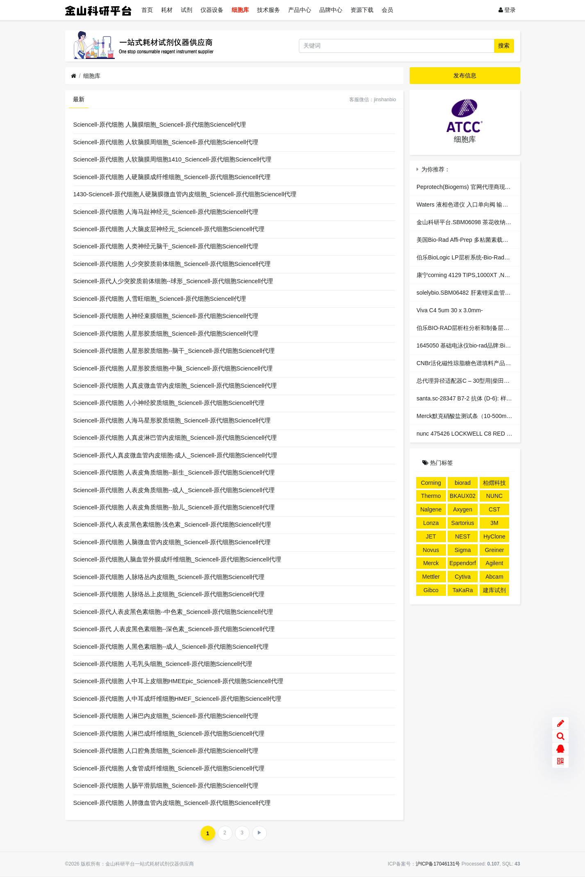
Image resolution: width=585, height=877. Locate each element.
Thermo (431, 496)
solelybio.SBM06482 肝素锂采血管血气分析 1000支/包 (486, 292)
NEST (462, 536)
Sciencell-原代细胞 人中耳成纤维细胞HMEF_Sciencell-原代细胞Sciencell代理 (177, 698)
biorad (463, 482)
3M (494, 523)
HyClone (494, 536)
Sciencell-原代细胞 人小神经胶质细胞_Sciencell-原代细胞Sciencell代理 (168, 403)
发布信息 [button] (464, 75)
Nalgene (431, 509)
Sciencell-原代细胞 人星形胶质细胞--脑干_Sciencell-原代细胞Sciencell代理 (174, 351)
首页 (147, 10)
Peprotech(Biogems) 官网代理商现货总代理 (472, 187)
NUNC (494, 496)
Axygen (462, 509)
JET (431, 536)
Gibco (431, 590)
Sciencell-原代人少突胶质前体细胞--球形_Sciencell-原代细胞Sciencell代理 (173, 281)
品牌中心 (330, 10)
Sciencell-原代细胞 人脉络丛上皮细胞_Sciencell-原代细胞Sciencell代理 (168, 594)
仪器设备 (211, 10)
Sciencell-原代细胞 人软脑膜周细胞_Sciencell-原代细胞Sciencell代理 (165, 142)
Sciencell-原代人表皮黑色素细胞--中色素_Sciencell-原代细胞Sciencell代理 (173, 612)
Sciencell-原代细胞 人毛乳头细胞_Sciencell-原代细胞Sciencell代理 (162, 664)
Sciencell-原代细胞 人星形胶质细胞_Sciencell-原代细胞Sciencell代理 (165, 333)
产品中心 (299, 10)
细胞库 (240, 10)
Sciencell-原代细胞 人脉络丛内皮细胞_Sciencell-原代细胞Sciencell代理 (168, 577)
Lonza (431, 523)
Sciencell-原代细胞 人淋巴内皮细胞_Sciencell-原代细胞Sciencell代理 (165, 716)
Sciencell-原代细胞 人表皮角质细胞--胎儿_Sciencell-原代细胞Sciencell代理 (174, 507)
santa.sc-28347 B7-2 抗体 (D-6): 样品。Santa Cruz (481, 398)
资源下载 (362, 10)
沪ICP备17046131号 (438, 864)
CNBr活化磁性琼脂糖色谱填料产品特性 (467, 363)
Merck (431, 563)
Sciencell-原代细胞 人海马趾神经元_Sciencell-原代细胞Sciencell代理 (165, 212)
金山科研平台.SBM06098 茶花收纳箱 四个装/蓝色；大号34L (493, 222)
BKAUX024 (463, 497)
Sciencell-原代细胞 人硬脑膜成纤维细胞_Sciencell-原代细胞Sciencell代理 (172, 177)
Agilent (494, 563)
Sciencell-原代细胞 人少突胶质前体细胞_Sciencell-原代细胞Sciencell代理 (172, 264)
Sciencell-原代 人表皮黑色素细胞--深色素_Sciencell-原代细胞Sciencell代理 (174, 629)
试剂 (186, 10)
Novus (431, 550)
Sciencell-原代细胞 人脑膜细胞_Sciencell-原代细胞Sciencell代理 (159, 124)
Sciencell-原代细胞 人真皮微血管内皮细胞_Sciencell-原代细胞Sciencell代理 (175, 385)
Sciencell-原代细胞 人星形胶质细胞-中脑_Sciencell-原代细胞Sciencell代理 (173, 368)
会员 (387, 10)
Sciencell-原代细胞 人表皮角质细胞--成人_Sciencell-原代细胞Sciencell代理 (174, 490)
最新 (78, 99)
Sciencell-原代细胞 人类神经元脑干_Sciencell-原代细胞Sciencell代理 (165, 246)
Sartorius (462, 523)
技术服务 (268, 10)
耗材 (167, 10)
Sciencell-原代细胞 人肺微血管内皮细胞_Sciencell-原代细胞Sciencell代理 (172, 803)
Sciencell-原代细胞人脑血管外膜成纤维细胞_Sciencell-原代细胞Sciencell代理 (177, 559)
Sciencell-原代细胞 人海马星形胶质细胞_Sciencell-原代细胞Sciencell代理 (172, 420)
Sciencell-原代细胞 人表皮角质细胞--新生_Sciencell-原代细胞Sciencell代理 (174, 472)
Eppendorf (462, 563)
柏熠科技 (494, 482)
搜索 (504, 45)
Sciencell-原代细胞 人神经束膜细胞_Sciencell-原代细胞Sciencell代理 (165, 316)
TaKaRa (463, 590)
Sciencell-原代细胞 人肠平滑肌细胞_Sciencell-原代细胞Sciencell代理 (165, 785)
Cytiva (463, 576)
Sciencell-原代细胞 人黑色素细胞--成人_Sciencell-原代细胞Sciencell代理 (171, 646)
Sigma (463, 550)
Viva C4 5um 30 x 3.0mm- (450, 310)
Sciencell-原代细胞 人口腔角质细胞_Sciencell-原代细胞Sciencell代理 (165, 750)
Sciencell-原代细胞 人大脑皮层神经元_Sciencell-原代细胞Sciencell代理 (168, 229)
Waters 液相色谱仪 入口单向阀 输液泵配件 (471, 204)
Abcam (494, 576)
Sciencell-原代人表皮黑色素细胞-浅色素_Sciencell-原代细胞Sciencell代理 (172, 524)
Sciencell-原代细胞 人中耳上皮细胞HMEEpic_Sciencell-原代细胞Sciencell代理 (178, 681)
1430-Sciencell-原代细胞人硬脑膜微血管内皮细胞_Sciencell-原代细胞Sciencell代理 (185, 194)
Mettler (431, 576)
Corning (431, 482)
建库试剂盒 (494, 591)
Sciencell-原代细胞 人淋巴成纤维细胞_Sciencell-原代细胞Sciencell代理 (168, 733)
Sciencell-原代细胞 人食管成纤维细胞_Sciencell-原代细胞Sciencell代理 (168, 768)
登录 (507, 10)
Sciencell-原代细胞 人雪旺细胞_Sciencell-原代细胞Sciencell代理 (159, 298)
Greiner (494, 550)
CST (494, 509)
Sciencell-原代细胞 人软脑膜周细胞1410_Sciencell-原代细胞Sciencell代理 (172, 159)
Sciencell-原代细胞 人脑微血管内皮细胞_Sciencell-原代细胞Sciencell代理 (172, 542)
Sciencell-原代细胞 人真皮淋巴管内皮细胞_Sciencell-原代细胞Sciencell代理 (175, 437)
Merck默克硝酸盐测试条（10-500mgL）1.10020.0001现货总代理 (500, 416)
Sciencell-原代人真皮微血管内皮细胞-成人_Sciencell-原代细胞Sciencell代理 (175, 455)
